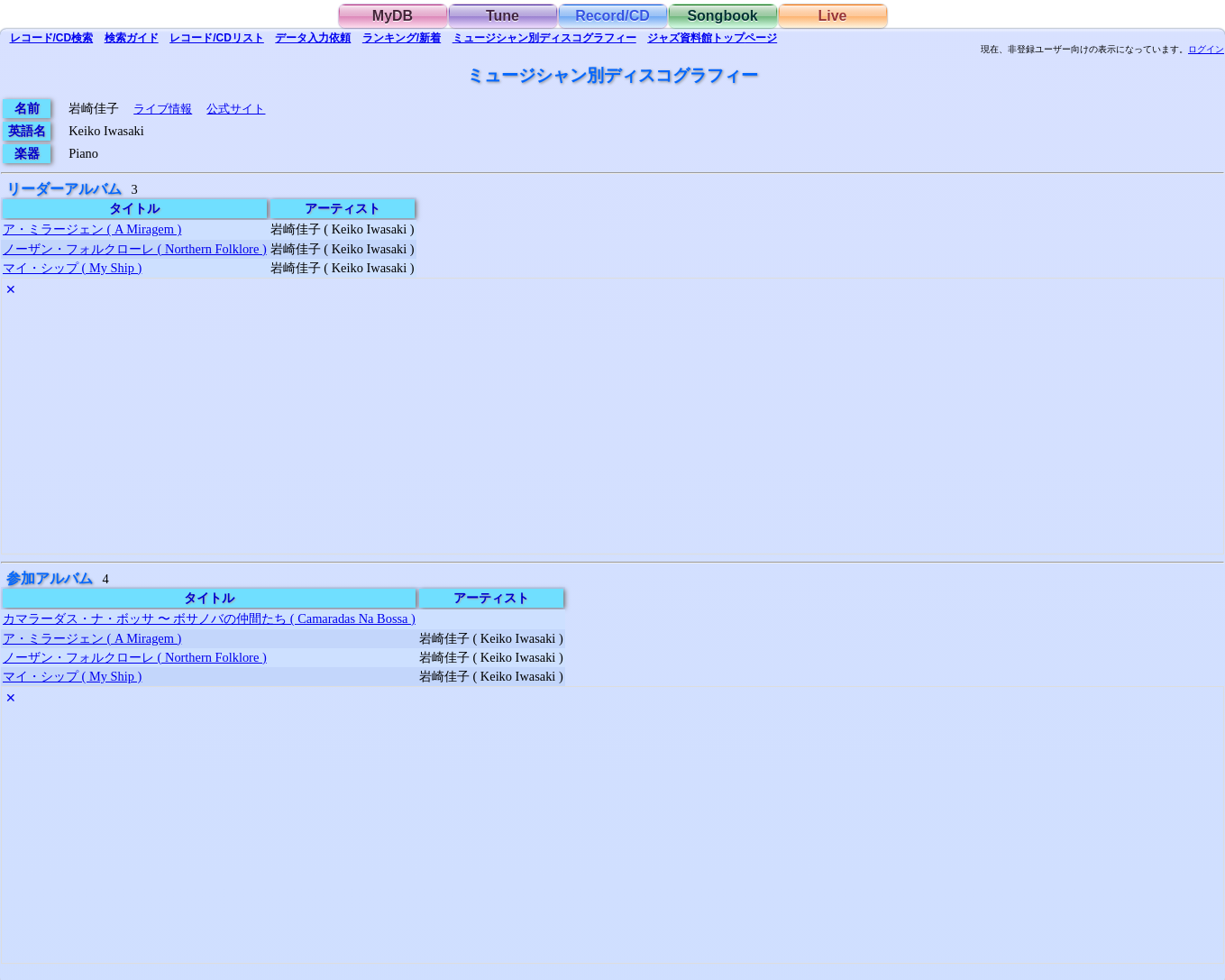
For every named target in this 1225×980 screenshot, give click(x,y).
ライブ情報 (162, 108)
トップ (712, 38)
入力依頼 (313, 38)
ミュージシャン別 (544, 38)
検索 (52, 38)
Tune (502, 15)
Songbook (722, 15)
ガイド (132, 38)
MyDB (392, 15)
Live (832, 15)
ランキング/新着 (401, 38)
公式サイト (235, 108)
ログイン (1206, 49)
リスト (216, 38)
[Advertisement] (542, 427)
